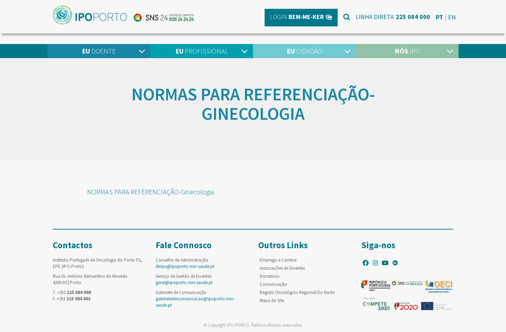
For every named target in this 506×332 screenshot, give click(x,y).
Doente (99, 50)
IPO (407, 50)
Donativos (269, 276)
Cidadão (304, 50)
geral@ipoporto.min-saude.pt (184, 283)
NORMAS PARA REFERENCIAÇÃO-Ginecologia (150, 191)
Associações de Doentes (282, 268)
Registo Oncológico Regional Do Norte (297, 292)
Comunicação (273, 284)
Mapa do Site (272, 300)
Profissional (201, 50)
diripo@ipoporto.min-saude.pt (185, 266)
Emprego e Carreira (278, 260)
